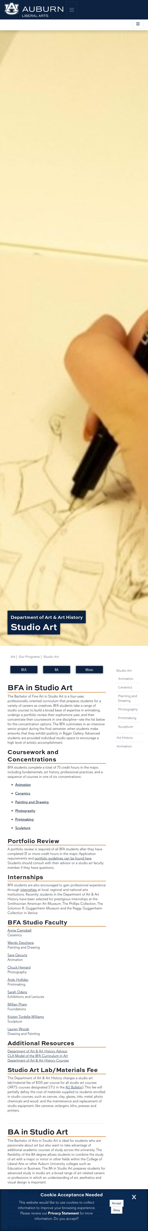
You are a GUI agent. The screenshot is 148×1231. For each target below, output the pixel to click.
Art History (125, 737)
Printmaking (127, 718)
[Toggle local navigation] (138, 25)
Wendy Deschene (21, 942)
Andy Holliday (18, 979)
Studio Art (124, 670)
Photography (128, 709)
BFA (23, 669)
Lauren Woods (18, 1029)
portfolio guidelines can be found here (63, 858)
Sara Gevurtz (17, 955)
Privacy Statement (63, 1213)
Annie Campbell (19, 930)
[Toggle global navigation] (71, 10)
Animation (125, 678)
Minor (89, 669)
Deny (116, 1210)
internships (28, 889)
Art (13, 656)
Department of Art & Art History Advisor (37, 1051)
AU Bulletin (74, 1087)
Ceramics (125, 687)
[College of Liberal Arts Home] (34, 10)
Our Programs (29, 656)
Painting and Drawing (127, 698)
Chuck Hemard (19, 967)
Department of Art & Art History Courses (38, 1060)
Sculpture (125, 726)
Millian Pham (17, 1004)
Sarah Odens (17, 992)
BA (56, 669)
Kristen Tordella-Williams (26, 1016)
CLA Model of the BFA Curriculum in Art (38, 1056)
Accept (116, 1203)
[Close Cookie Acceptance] (134, 1196)
